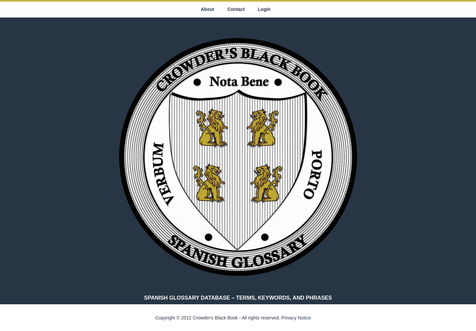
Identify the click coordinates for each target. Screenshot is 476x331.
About (207, 9)
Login (264, 9)
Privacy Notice (296, 317)
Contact (236, 9)
